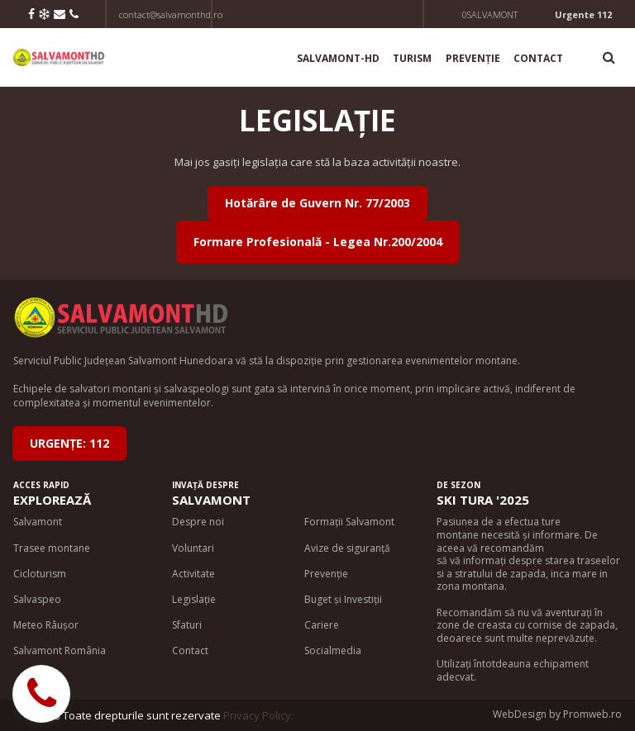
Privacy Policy (257, 715)
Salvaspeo (37, 599)
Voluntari (193, 548)
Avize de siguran (342, 548)
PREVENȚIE (473, 58)
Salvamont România (59, 650)
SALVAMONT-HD (338, 58)
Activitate (193, 574)
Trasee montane (51, 548)
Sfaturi (187, 625)
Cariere (321, 625)
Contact (190, 650)
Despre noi (198, 522)
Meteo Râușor (46, 625)
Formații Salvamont (349, 522)
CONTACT (538, 58)
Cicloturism (39, 574)
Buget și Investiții (343, 599)
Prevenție (326, 574)
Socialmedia (332, 650)
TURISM (412, 58)
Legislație (194, 599)
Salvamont (37, 522)
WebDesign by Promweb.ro (557, 714)
